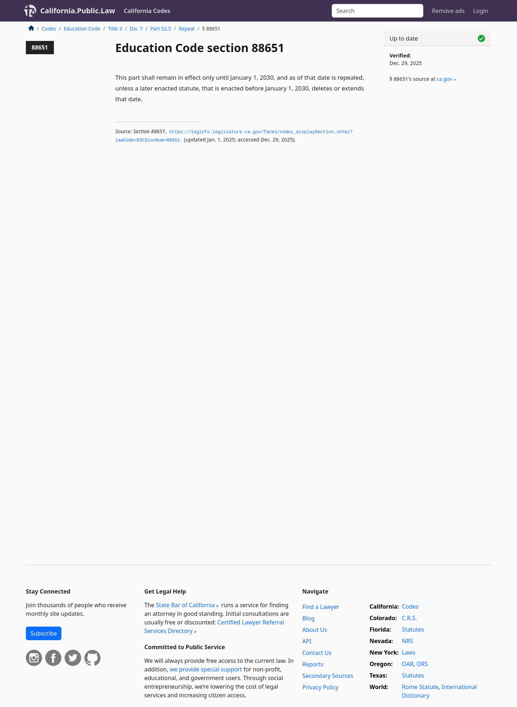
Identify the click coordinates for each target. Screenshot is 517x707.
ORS (422, 664)
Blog (308, 618)
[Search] (377, 11)
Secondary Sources (327, 676)
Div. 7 (136, 28)
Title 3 (115, 28)
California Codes (147, 11)
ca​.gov (444, 78)
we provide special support (206, 669)
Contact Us (316, 653)
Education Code (82, 28)
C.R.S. (409, 618)
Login (480, 11)
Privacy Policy (320, 687)
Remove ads (448, 11)
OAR (407, 664)
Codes (49, 28)
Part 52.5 (160, 28)
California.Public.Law (77, 10)
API (306, 641)
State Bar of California (185, 605)
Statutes (413, 629)
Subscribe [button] (44, 633)
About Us (314, 630)
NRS (407, 641)
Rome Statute (420, 687)
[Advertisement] (437, 207)
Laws (408, 652)
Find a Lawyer (320, 607)
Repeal (187, 28)
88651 (40, 47)
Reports (312, 664)
